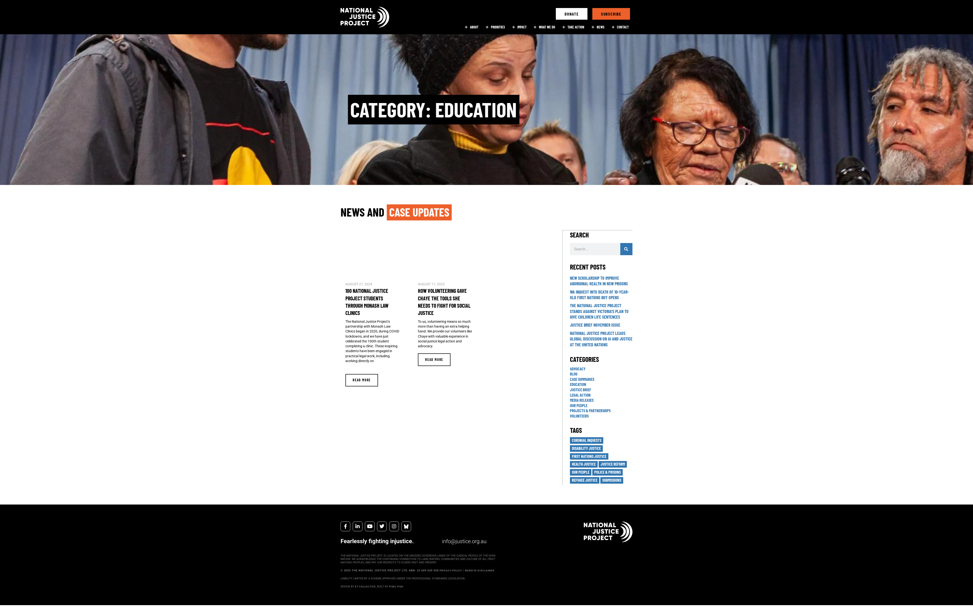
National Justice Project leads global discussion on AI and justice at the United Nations (601, 338)
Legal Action (581, 394)
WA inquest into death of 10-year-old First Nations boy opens (599, 294)
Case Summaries (583, 379)
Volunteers (580, 415)
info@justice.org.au (462, 542)
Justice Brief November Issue (595, 324)
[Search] (626, 249)
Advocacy (578, 368)
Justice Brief (581, 389)
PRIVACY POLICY (452, 572)
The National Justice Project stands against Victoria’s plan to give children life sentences (599, 311)
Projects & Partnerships (591, 410)
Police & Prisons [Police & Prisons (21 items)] (610, 473)
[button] (571, 14)
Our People (579, 405)
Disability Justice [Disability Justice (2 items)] (587, 448)
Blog (574, 373)
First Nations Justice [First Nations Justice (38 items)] (590, 456)
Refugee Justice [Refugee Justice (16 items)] (586, 481)
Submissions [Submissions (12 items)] (614, 481)
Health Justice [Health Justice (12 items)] (585, 465)
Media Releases (583, 399)
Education (578, 384)
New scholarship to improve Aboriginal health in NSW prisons (599, 280)
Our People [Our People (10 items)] (581, 473)
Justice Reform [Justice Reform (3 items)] (616, 465)
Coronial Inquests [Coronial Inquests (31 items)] (588, 440)
